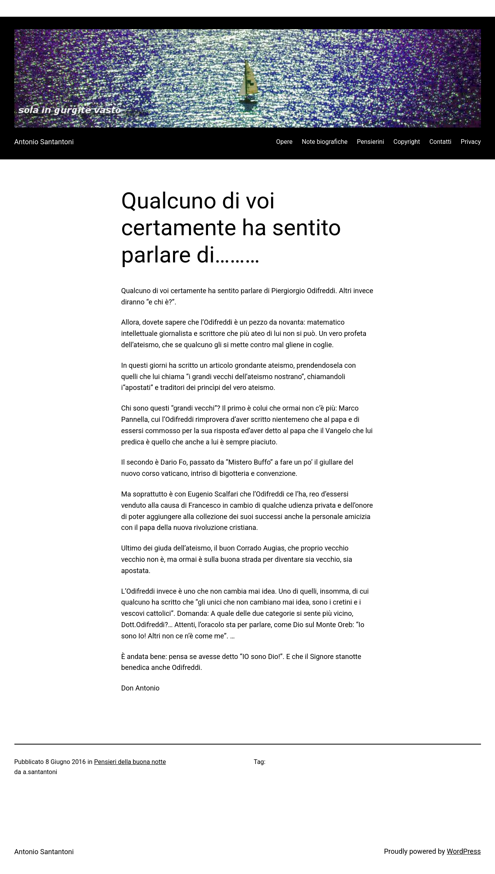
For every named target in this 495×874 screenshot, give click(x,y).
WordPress (464, 851)
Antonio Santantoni (44, 142)
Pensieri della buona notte (130, 762)
